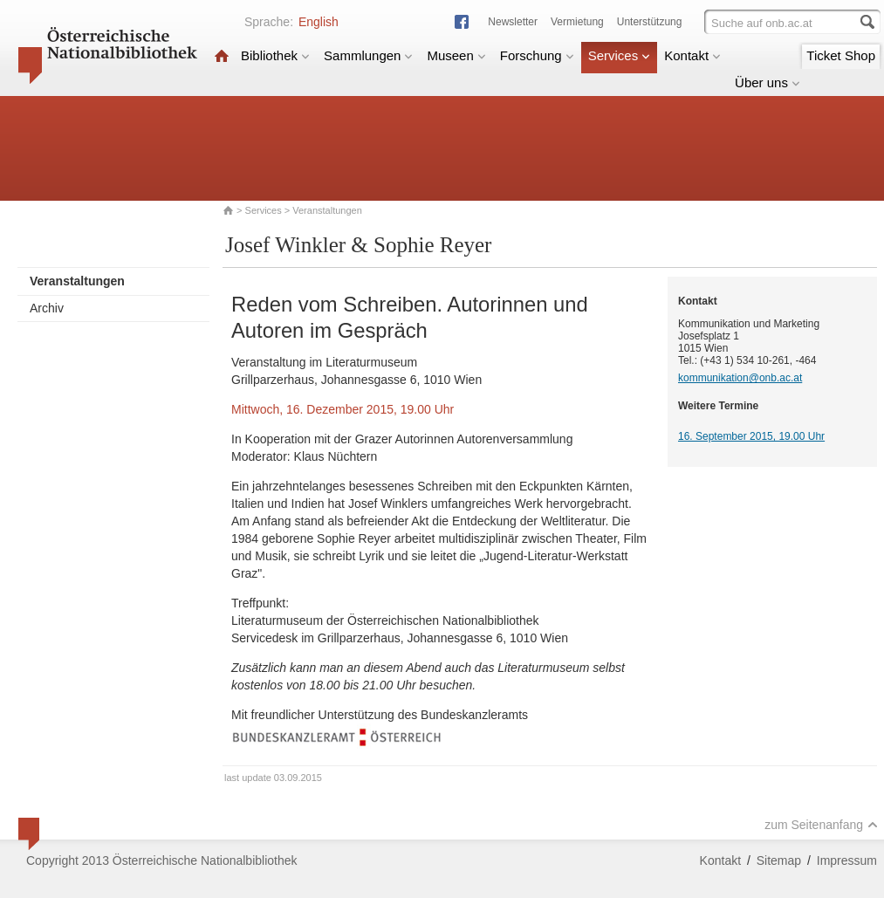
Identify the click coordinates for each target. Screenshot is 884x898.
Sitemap (779, 860)
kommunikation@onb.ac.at (740, 378)
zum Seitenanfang (821, 825)
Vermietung (577, 22)
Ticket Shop (840, 55)
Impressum (847, 860)
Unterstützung (649, 22)
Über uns (767, 82)
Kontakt (692, 55)
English (318, 22)
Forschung (537, 55)
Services (619, 55)
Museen (456, 55)
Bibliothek (275, 55)
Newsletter (513, 22)
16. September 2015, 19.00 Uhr (751, 436)
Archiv (47, 308)
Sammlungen (368, 55)
